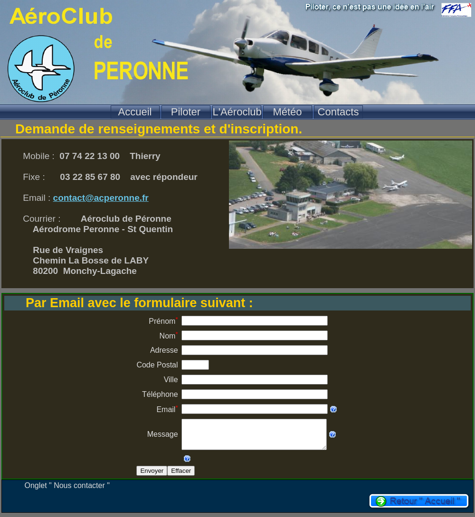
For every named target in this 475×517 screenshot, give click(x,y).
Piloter (185, 112)
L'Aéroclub (237, 112)
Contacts (338, 112)
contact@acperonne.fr (101, 198)
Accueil (135, 112)
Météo (287, 112)
